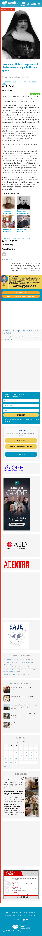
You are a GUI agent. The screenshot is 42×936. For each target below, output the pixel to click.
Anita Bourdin (22, 82)
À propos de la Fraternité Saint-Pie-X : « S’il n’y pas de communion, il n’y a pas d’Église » (24, 706)
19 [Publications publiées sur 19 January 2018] (26, 755)
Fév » (8, 766)
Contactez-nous (32, 915)
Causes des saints (7, 10)
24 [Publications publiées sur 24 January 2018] (16, 759)
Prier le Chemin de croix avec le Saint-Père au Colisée (18, 667)
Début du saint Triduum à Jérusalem (13, 674)
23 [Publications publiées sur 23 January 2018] (11, 759)
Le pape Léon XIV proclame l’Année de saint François (22, 688)
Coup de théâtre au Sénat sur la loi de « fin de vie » (24, 723)
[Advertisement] (21, 315)
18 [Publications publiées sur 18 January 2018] (21, 755)
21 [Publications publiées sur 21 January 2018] (36, 755)
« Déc (5, 766)
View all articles (7, 260)
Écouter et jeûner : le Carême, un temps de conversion (22, 697)
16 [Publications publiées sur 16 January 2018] (11, 755)
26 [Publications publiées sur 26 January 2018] (26, 759)
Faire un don (21, 293)
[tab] (12, 873)
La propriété (23, 912)
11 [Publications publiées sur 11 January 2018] (21, 752)
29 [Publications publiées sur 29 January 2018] (6, 762)
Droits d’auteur (21, 915)
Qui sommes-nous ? (12, 912)
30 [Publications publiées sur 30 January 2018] (11, 762)
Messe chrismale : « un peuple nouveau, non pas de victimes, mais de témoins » (13, 793)
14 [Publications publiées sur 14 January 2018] (36, 752)
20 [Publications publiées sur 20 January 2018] (31, 755)
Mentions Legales (10, 915)
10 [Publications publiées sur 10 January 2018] (16, 752)
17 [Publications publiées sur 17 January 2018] (16, 755)
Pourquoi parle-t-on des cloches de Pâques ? (16, 659)
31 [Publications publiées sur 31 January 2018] (16, 762)
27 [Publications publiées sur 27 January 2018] (31, 759)
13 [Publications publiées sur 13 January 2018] (31, 752)
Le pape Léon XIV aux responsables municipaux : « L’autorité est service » (13, 806)
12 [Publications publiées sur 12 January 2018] (26, 752)
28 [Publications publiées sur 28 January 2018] (36, 759)
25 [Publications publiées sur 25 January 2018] (21, 759)
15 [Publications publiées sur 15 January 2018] (6, 755)
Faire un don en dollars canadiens (21, 296)
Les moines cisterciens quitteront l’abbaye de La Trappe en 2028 (24, 714)
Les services (32, 912)
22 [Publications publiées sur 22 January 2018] (6, 759)
